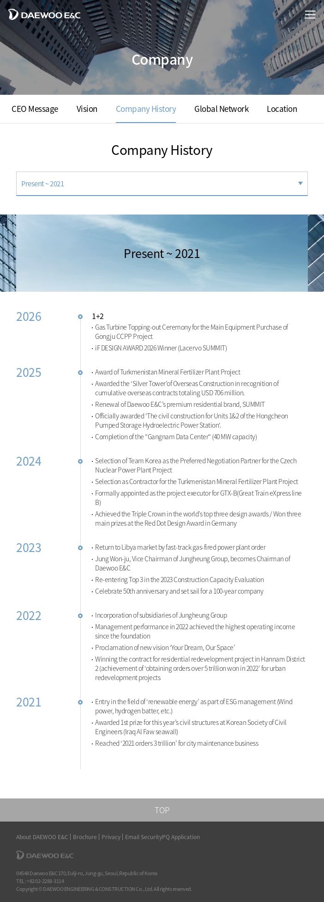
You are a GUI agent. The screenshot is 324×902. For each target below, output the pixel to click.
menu (310, 14)
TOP (162, 810)
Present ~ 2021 (42, 183)
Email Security (143, 837)
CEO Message (35, 108)
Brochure (85, 837)
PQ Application (181, 837)
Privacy (111, 837)
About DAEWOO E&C (42, 837)
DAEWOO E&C (44, 14)
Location (282, 108)
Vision (87, 108)
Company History (146, 108)
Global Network (221, 108)
